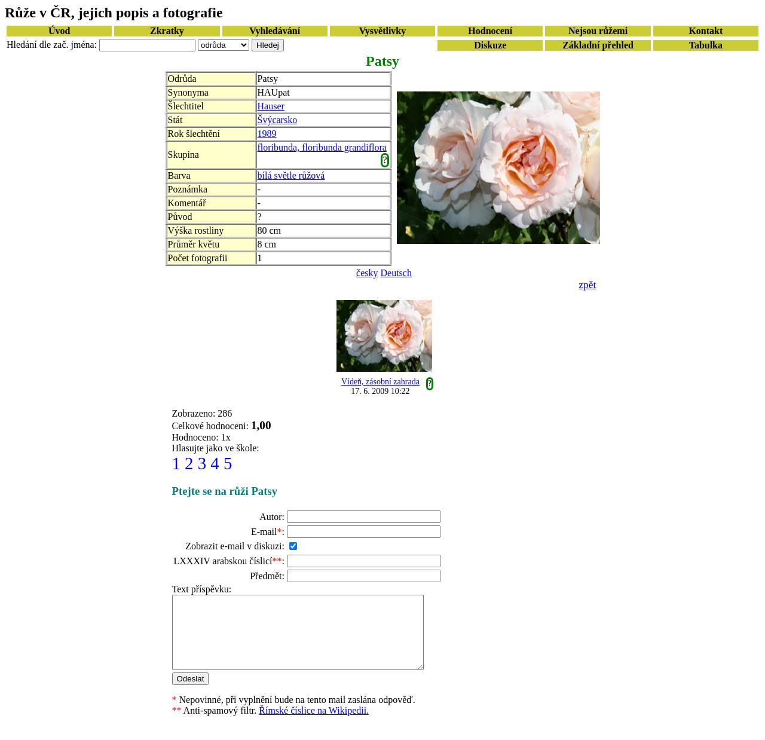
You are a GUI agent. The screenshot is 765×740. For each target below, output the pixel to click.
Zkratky (167, 31)
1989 (267, 134)
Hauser (271, 106)
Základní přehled (598, 45)
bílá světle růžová (291, 175)
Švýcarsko (278, 120)
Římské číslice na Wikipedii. (314, 725)
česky (367, 273)
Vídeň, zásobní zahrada (380, 381)
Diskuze (490, 45)
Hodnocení (490, 31)
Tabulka (706, 45)
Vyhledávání (274, 31)
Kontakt (705, 31)
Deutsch (396, 273)
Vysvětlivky (382, 31)
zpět (587, 285)
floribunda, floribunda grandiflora (322, 147)
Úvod (59, 31)
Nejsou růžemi (598, 31)
